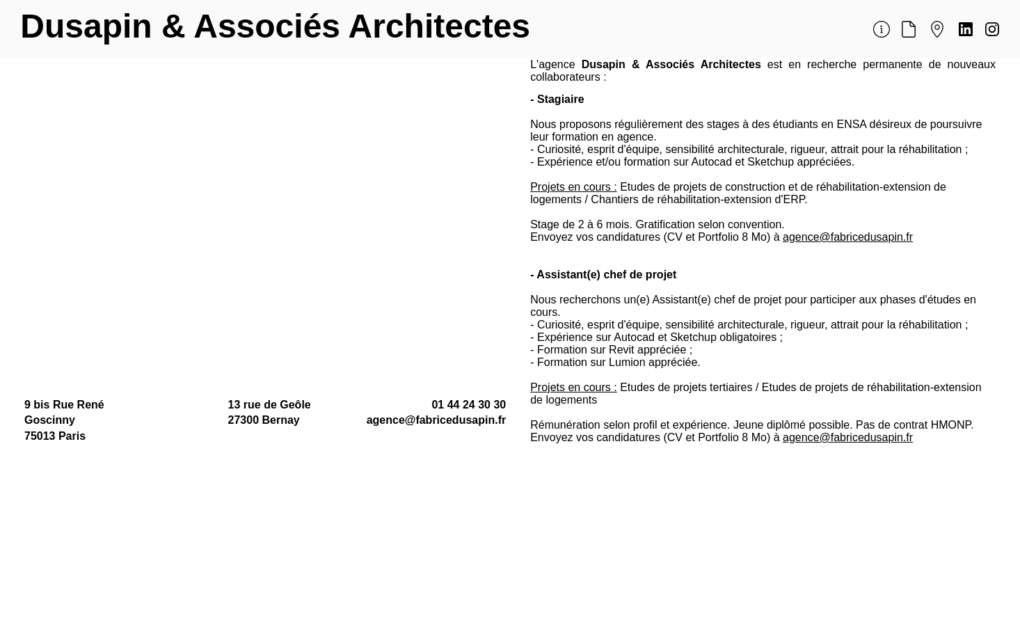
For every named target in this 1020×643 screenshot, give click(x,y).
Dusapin (90, 26)
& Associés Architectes (345, 26)
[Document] (908, 29)
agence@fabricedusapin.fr (848, 237)
